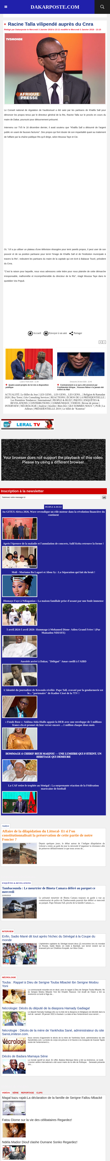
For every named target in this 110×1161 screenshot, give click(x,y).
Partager (75, 333)
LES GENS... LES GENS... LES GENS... (61, 394)
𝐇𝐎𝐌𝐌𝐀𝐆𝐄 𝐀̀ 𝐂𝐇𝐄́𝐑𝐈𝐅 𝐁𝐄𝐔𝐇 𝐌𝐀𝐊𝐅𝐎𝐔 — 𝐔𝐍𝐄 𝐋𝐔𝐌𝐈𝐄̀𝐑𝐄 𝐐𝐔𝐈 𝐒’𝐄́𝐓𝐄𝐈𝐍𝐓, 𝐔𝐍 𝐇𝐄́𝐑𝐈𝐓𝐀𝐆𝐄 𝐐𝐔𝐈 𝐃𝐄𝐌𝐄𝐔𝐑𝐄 (53, 755)
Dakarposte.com (55, 7)
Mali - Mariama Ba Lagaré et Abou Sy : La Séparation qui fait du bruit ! (53, 572)
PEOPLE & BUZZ (62, 400)
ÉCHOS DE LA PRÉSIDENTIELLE (85, 397)
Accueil (34, 333)
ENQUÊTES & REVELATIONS (16, 883)
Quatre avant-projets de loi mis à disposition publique (27, 386)
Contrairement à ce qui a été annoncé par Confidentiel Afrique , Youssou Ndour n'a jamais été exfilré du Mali (80, 387)
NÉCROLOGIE (29, 406)
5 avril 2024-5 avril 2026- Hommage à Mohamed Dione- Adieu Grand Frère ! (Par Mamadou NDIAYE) (53, 631)
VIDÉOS (76, 403)
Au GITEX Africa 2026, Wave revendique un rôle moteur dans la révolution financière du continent (53, 513)
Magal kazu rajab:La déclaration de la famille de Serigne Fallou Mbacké (52, 1097)
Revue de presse (90, 403)
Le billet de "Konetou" (74, 408)
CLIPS (39, 1093)
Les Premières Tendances (23, 400)
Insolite (52, 406)
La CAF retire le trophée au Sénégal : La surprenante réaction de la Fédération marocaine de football (53, 787)
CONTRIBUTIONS (39, 403)
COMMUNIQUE (61, 403)
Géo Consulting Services (36, 397)
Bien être (62, 406)
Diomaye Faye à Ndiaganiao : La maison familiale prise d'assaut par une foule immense (53, 600)
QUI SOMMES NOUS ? (81, 406)
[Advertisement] (30, 164)
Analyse (42, 406)
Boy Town (17, 397)
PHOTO (77, 400)
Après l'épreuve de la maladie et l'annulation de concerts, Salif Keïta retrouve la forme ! (53, 543)
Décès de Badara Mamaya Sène (25, 1056)
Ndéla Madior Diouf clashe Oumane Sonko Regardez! (39, 1142)
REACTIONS (58, 397)
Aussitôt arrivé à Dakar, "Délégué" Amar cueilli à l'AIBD (53, 661)
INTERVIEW (12, 406)
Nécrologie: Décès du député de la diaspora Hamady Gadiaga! (46, 1008)
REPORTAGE (27, 1093)
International (44, 400)
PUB (98, 406)
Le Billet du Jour (29, 394)
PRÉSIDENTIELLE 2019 (47, 408)
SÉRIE (15, 1093)
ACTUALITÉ (12, 394)
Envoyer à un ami (55, 333)
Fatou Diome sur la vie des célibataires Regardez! (37, 1120)
